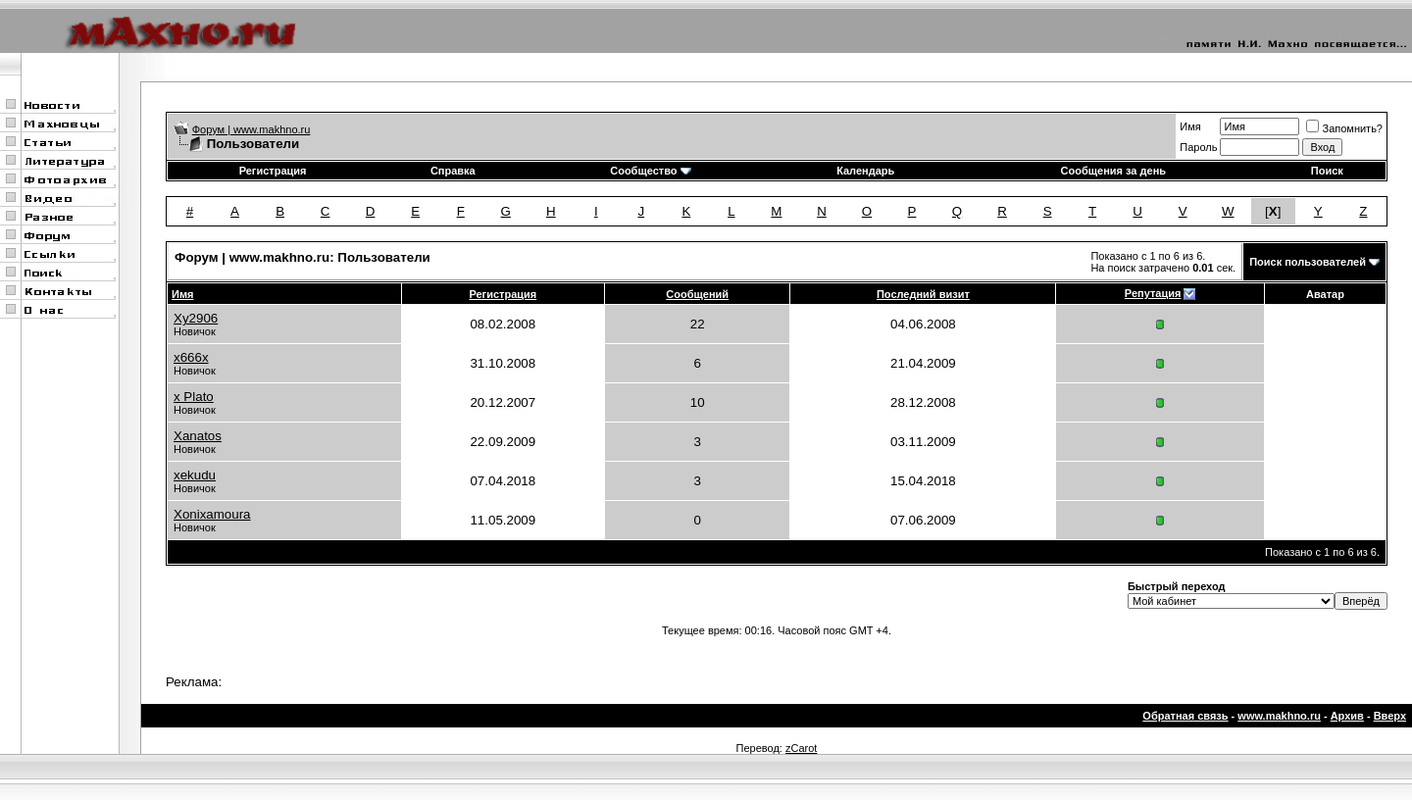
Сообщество (650, 170)
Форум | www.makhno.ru (251, 129)
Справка (453, 170)
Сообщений (697, 294)
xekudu (195, 475)
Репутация (1153, 293)
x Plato (194, 396)
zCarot (801, 748)
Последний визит (923, 294)
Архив (1347, 716)
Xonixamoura (212, 514)
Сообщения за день (1113, 170)
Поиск (1327, 170)
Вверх (1390, 716)
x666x (191, 357)
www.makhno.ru (1279, 716)
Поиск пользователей (1307, 262)
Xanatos (198, 435)
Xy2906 (196, 318)
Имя (1190, 126)
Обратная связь (1185, 716)
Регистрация (273, 170)
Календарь (865, 170)
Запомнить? (1344, 128)
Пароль (1198, 147)
